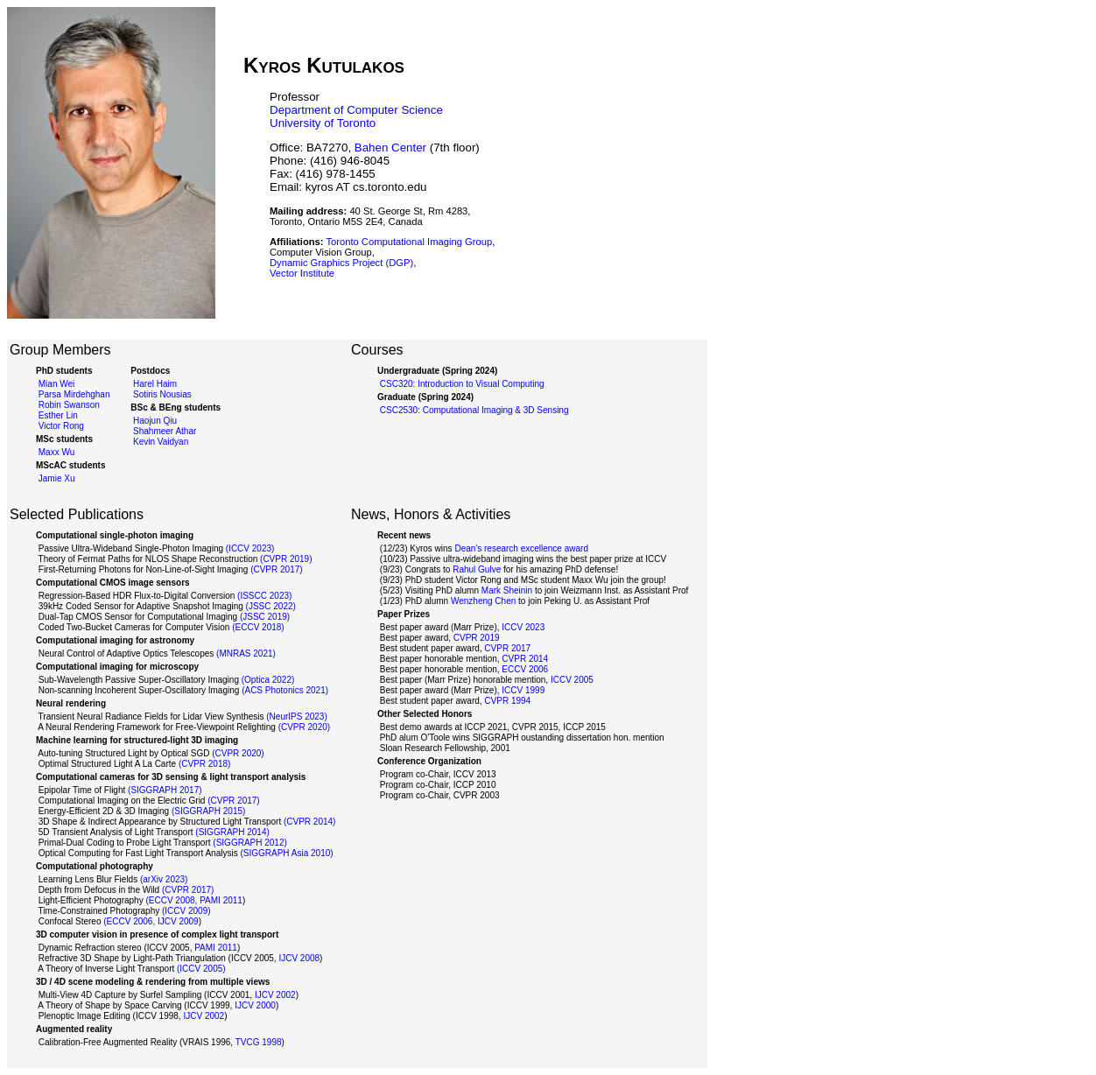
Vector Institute (302, 273)
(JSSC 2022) (271, 606)
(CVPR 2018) (204, 764)
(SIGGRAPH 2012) (249, 842)
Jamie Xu (55, 478)
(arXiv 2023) (163, 879)
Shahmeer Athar (163, 431)
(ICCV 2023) (250, 548)
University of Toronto (323, 123)
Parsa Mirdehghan (73, 394)
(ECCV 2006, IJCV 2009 (150, 921)
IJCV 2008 (299, 958)
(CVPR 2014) (309, 821)
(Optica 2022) (268, 680)
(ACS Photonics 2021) (285, 690)
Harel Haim (153, 384)
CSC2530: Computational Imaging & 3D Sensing (472, 410)
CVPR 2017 (507, 648)
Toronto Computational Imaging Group (409, 241)
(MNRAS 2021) (246, 653)
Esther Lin (57, 415)
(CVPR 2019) (286, 559)
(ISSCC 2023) (264, 596)
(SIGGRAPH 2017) (164, 790)
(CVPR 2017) (276, 569)
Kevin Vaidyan (159, 441)
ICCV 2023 (523, 627)
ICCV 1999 (523, 690)
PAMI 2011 (215, 947)
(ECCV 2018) (258, 627)
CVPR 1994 (507, 701)
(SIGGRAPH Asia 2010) (286, 853)
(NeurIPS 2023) (296, 716)
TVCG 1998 (258, 1042)
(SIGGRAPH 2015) (208, 811)
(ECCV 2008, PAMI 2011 (193, 900)
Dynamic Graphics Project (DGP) (341, 262)
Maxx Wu (55, 452)
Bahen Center (390, 147)
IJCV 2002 (275, 995)
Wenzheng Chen (483, 601)
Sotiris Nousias (160, 394)
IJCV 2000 (255, 1005)
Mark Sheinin (506, 590)
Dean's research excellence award (521, 548)
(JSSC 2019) (265, 617)
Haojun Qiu (153, 420)
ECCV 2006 (525, 669)
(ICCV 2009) (186, 911)
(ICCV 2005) (201, 968)
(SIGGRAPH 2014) (232, 832)
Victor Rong (60, 426)
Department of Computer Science (356, 109)
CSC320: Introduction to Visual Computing (460, 384)
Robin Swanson (68, 405)
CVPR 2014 (525, 659)
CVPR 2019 (476, 638)
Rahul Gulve (477, 569)
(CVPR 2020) (304, 727)
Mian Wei (55, 384)
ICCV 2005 (572, 680)
